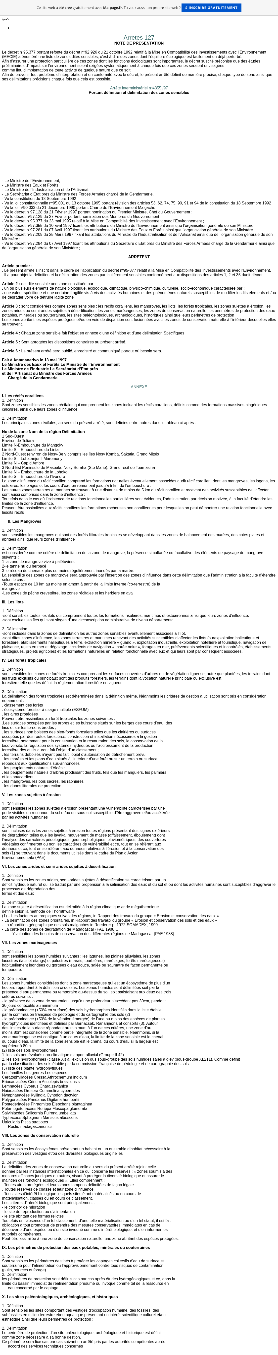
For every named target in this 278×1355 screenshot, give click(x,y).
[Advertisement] (139, 141)
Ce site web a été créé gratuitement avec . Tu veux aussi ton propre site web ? (139, 7)
